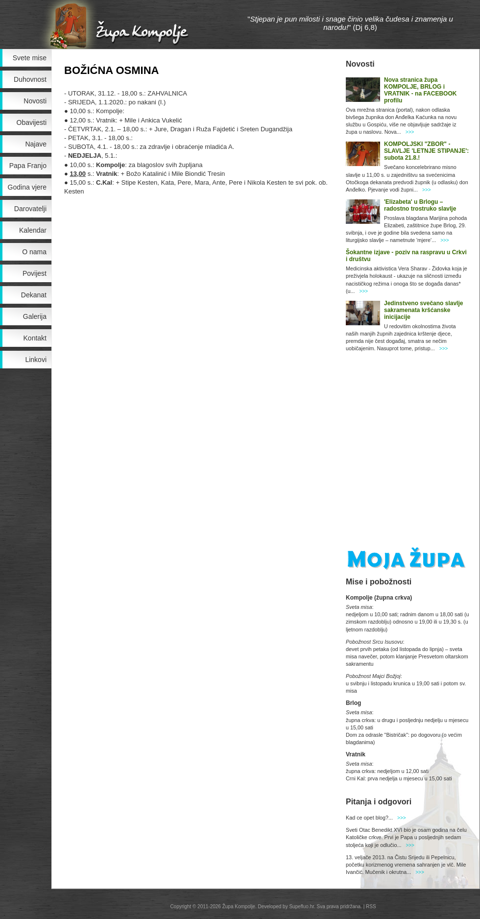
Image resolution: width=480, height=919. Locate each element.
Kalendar (33, 230)
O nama (34, 252)
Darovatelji (30, 209)
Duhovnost (30, 79)
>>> (410, 132)
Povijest (35, 273)
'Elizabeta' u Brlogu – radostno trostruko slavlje (420, 205)
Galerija (35, 316)
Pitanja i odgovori (378, 802)
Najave (36, 144)
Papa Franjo (28, 165)
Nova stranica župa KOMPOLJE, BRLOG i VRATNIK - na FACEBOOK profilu (420, 90)
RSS (371, 906)
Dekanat (34, 295)
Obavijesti (32, 122)
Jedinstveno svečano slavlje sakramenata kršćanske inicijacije (423, 310)
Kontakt (35, 338)
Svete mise (30, 58)
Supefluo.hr (301, 906)
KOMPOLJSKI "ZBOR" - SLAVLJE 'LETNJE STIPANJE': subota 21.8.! (426, 151)
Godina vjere (27, 187)
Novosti (35, 101)
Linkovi (36, 359)
